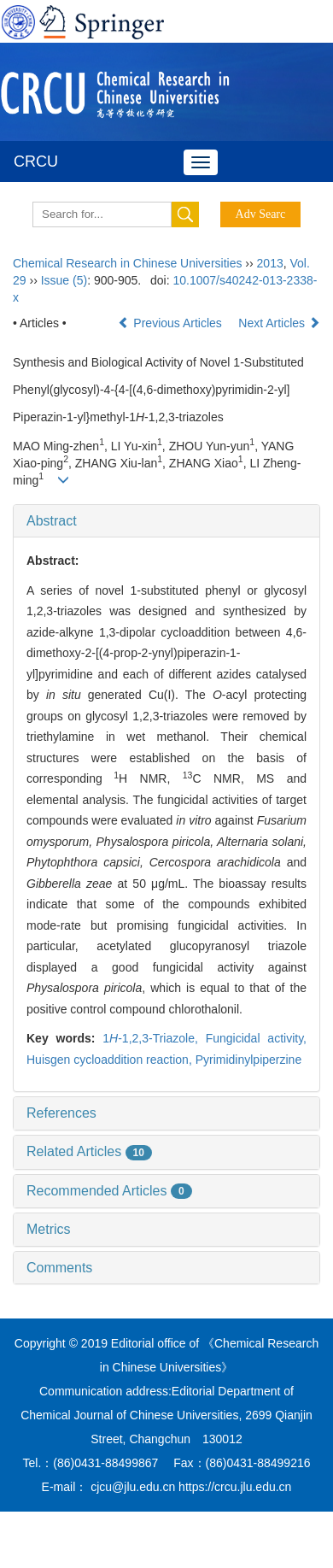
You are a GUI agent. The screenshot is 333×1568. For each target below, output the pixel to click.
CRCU (36, 161)
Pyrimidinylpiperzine (249, 1059)
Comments (59, 1267)
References (61, 1113)
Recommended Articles (109, 1190)
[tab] (166, 521)
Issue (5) (64, 280)
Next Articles (279, 323)
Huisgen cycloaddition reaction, (111, 1059)
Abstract (51, 521)
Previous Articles (171, 323)
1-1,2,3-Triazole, (153, 1038)
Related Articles (89, 1151)
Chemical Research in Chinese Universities (127, 263)
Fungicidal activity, (256, 1038)
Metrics (48, 1229)
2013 (270, 263)
